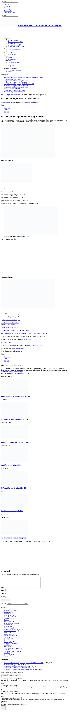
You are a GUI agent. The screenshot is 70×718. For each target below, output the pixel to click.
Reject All (11, 677)
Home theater (8, 628)
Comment (4, 589)
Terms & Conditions (10, 12)
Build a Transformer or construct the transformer (14, 333)
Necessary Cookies (7, 681)
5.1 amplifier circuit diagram (14, 538)
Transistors (7, 655)
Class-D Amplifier (9, 617)
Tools (5, 652)
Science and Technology (11, 68)
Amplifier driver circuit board (12, 79)
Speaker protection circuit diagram (10, 320)
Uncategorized (8, 656)
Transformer (7, 60)
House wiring (8, 630)
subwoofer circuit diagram (8, 324)
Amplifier (7, 38)
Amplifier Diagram (13, 40)
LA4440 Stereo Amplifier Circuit (10, 323)
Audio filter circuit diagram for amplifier (15, 90)
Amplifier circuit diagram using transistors (16, 80)
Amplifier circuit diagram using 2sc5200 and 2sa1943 (19, 84)
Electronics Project (9, 53)
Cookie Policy (8, 6)
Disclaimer (7, 8)
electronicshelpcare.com (35, 345)
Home (2, 94)
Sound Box (11, 65)
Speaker (6, 64)
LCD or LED (8, 636)
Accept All (17, 677)
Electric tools (8, 623)
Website (3, 598)
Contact (6, 4)
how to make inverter (14, 49)
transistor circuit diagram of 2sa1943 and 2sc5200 (15, 330)
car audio (6, 615)
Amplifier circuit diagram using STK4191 (16, 87)
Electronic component (10, 625)
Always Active (17, 681)
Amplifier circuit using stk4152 (11, 465)
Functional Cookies (7, 687)
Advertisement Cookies (9, 700)
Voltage (6, 56)
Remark (16, 687)
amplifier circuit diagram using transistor (15, 82)
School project (12, 54)
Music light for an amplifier (12, 88)
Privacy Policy (8, 11)
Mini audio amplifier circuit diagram (14, 91)
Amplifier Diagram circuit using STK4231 (15, 442)
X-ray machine (12, 59)
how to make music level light (12, 371)
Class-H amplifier (9, 619)
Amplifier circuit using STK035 (12, 511)
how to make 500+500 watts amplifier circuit (15, 373)
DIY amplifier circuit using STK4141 (14, 488)
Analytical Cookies (7, 693)
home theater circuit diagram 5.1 (38, 333)
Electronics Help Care (7, 102)
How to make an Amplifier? (15, 42)
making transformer (13, 62)
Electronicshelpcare (18, 348)
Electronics (7, 626)
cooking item (8, 620)
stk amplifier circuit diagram (16, 46)
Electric (6, 622)
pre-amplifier (11, 43)
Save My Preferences (13, 706)
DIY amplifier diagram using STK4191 (14, 419)
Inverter (6, 48)
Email (3, 595)
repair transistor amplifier (15, 45)
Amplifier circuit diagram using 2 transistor (16, 85)
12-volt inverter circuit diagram (9, 327)
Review (10, 71)
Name (3, 592)
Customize (4, 677)
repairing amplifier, (25, 339)
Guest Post (7, 9)
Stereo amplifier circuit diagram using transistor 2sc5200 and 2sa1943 (23, 77)
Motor (6, 639)
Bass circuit (7, 614)
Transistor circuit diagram (11, 653)
